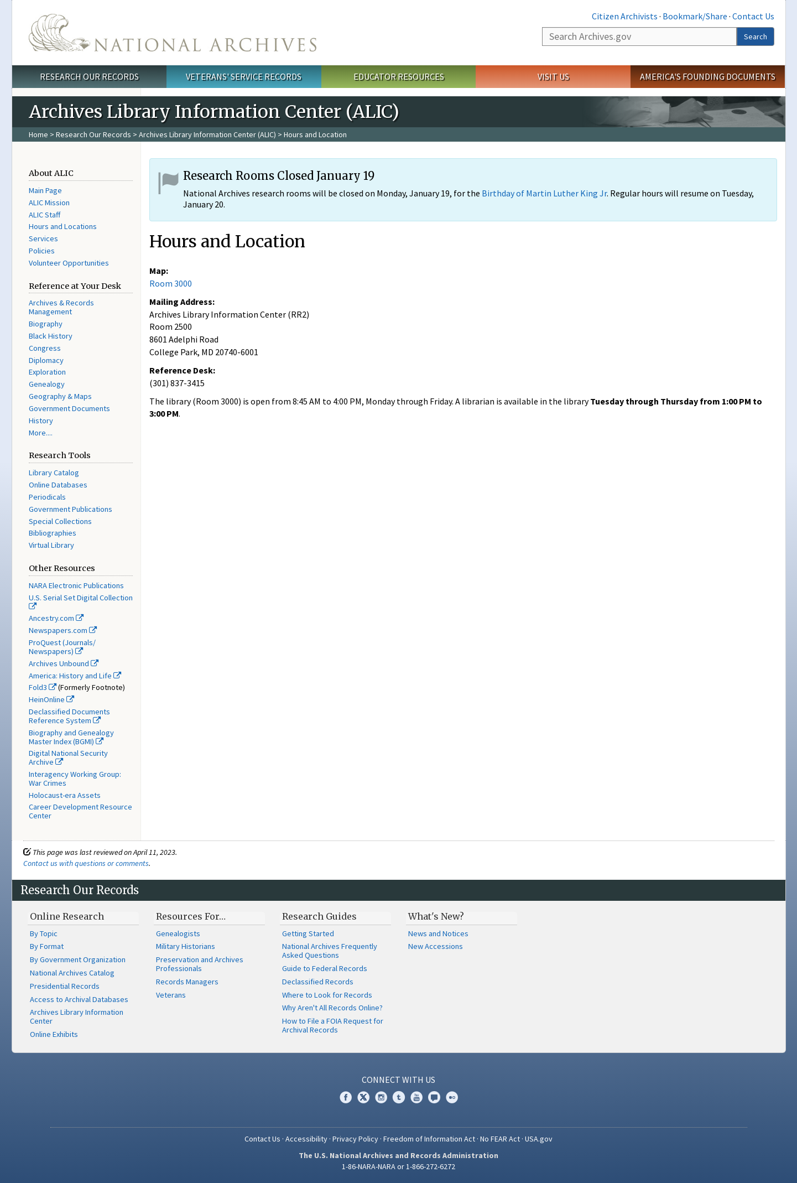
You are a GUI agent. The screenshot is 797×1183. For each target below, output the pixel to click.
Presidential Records (65, 986)
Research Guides (319, 916)
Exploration (47, 372)
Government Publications (70, 509)
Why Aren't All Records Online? (332, 1008)
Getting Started (308, 933)
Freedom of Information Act (429, 1139)
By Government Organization (78, 959)
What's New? (436, 916)
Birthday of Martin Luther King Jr (544, 193)
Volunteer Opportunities (69, 263)
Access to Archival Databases (79, 999)
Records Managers (187, 982)
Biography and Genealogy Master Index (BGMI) (71, 737)
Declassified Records (317, 982)
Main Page (45, 190)
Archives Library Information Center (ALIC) (207, 134)
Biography (45, 324)
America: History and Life (75, 676)
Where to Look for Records (327, 995)
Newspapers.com (63, 630)
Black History (50, 336)
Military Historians (185, 946)
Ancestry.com (56, 618)
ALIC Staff (44, 215)
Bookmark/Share (695, 16)
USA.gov (539, 1139)
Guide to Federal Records (324, 968)
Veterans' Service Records (243, 76)
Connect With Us (398, 1079)
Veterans (171, 995)
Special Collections (60, 521)
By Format (47, 946)
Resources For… (191, 916)
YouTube (416, 1097)
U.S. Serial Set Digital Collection (81, 601)
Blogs (434, 1097)
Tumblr (398, 1097)
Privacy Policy (355, 1139)
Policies (42, 251)
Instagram (381, 1097)
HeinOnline (51, 699)
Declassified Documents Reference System (69, 716)
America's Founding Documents (707, 76)
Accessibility (306, 1139)
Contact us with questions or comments (86, 863)
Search (755, 36)
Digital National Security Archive (68, 757)
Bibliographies (52, 533)
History (41, 421)
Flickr (452, 1097)
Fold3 (42, 687)
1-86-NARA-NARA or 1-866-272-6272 (398, 1166)
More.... (41, 433)
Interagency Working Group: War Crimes (75, 778)
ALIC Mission (49, 202)
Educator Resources (398, 76)
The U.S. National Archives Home (172, 32)
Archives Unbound (63, 663)
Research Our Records (89, 76)
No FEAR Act (500, 1139)
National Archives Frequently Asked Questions (329, 950)
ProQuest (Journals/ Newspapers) (62, 646)
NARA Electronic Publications (76, 585)
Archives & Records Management (61, 307)
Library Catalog (54, 473)
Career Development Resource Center (80, 811)
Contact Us (753, 16)
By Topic (44, 933)
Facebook (345, 1097)
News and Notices (438, 933)
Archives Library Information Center (76, 1016)
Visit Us (553, 76)
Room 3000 (170, 283)
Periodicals (47, 497)
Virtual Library (51, 545)
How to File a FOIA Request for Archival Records (332, 1025)
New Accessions (435, 946)
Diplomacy (46, 360)
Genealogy (47, 384)
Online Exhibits (54, 1034)
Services (43, 238)
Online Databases (58, 485)
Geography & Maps (60, 396)
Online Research (67, 916)
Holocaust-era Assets (65, 795)
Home (38, 134)
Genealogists (178, 933)
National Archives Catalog (72, 973)
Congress (45, 348)
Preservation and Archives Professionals (199, 963)
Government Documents (69, 408)
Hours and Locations (63, 226)
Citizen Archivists (625, 16)
